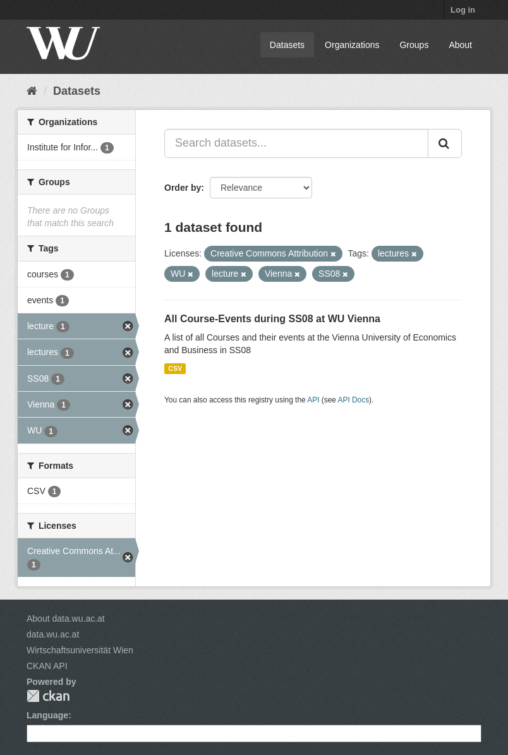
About (460, 45)
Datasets (287, 45)
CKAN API (47, 666)
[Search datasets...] (296, 143)
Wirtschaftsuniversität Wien (80, 650)
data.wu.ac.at (53, 634)
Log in (463, 10)
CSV (175, 368)
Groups (413, 45)
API (313, 400)
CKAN (48, 696)
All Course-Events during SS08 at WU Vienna (272, 318)
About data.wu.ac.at (66, 618)
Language (47, 715)
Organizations (352, 45)
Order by (182, 188)
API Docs (354, 400)
